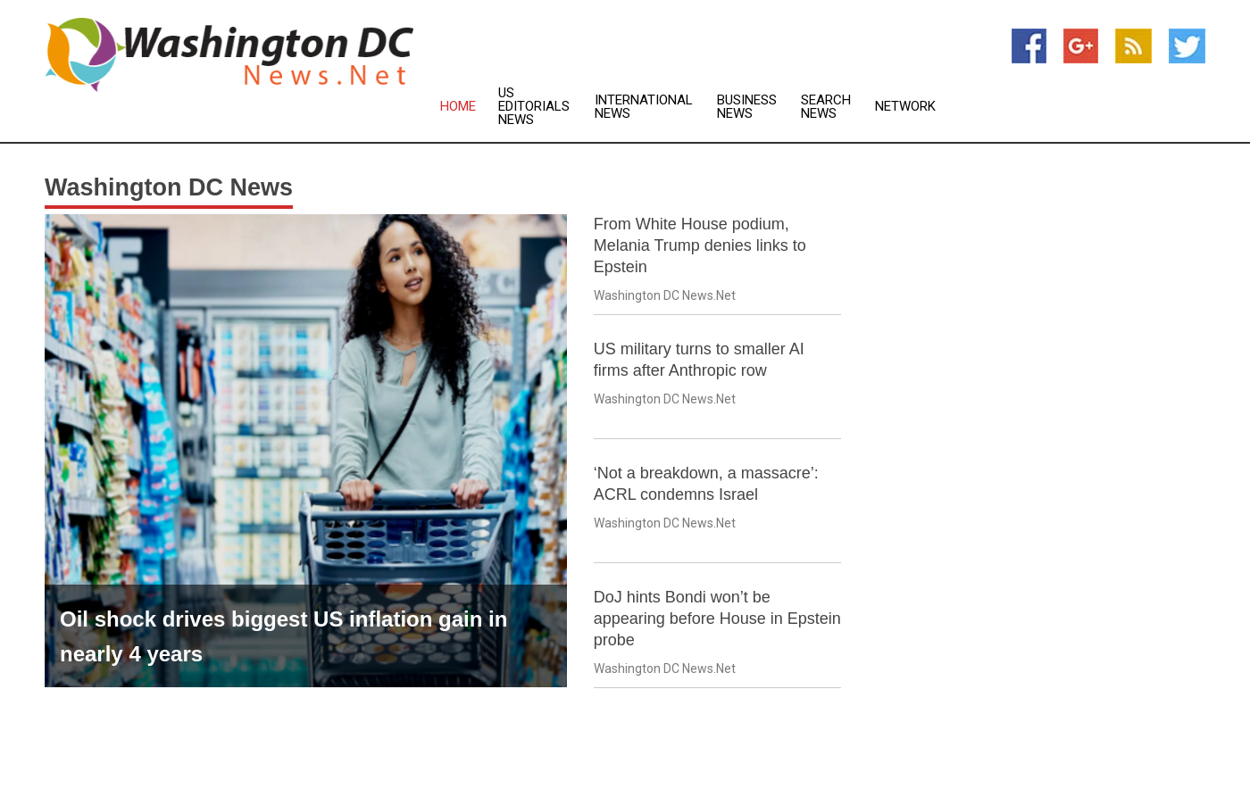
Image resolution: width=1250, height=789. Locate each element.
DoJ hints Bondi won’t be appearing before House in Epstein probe (717, 618)
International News (644, 107)
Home (458, 106)
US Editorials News (534, 107)
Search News (826, 107)
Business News (747, 107)
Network (905, 106)
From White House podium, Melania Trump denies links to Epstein (700, 245)
